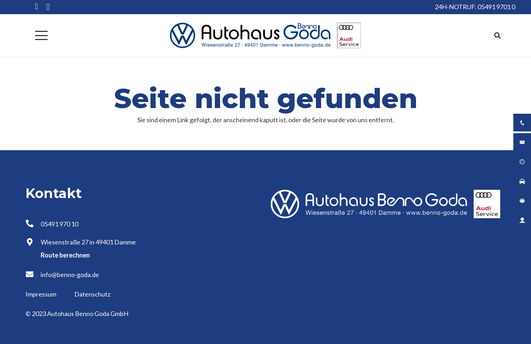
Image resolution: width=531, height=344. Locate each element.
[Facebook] (36, 6)
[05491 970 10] (33, 224)
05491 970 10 (59, 224)
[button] (41, 35)
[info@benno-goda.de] (33, 274)
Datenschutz (92, 294)
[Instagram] (48, 7)
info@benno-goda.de (70, 274)
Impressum (41, 294)
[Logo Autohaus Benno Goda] (265, 35)
